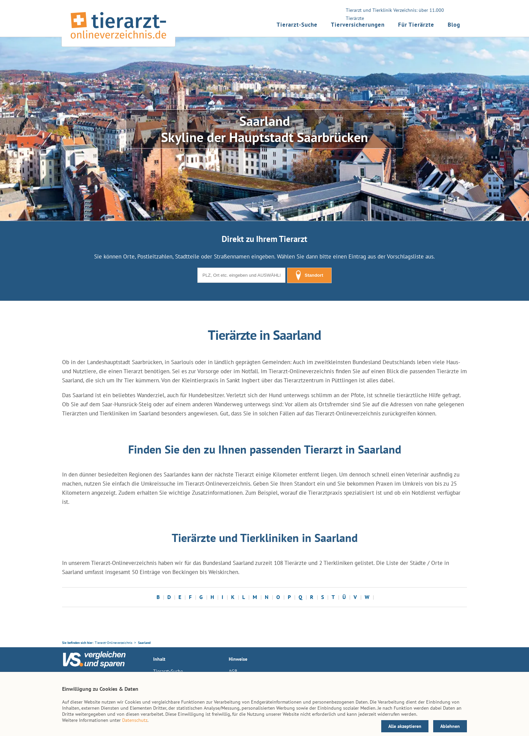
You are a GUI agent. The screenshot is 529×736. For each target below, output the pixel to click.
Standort (309, 275)
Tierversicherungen (358, 24)
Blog (454, 24)
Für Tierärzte (416, 24)
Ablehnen (450, 726)
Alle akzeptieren (404, 726)
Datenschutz (134, 720)
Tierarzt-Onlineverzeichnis (113, 642)
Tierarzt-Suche (297, 24)
